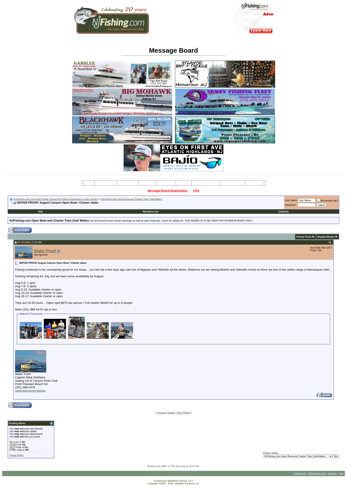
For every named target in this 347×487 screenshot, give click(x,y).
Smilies (13, 444)
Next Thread (183, 412)
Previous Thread (166, 412)
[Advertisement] (61, 206)
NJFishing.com (317, 473)
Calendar (283, 211)
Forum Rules (16, 455)
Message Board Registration (167, 190)
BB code (14, 442)
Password (290, 205)
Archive (332, 473)
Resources (166, 183)
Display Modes (325, 236)
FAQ (196, 190)
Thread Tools (303, 236)
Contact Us (299, 473)
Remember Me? (327, 200)
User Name (291, 200)
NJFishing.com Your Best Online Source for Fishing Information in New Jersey (56, 199)
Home (89, 183)
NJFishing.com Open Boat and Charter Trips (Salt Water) (131, 199)
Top (341, 473)
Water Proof (45, 250)
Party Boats (147, 183)
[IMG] (12, 447)
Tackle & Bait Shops (205, 183)
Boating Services (232, 183)
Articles (183, 183)
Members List (150, 211)
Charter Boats (127, 183)
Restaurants (254, 183)
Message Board (106, 183)
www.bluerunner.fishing (30, 390)
